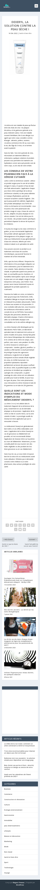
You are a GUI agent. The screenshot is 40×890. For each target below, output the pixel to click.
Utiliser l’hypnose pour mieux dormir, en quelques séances (19, 674)
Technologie (8, 868)
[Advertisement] (20, 100)
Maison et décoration (12, 836)
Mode (6, 847)
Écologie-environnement (13, 810)
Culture (7, 805)
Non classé (8, 852)
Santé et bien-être (25, 33)
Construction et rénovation (14, 799)
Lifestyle (7, 831)
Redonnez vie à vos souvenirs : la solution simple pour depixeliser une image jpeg (19, 759)
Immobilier (8, 820)
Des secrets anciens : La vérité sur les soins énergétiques (19, 611)
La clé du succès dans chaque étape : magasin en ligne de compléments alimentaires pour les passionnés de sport (18, 642)
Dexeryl (13, 404)
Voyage (7, 873)
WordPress (20, 885)
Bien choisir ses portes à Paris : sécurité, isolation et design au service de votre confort (19, 767)
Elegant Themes (18, 883)
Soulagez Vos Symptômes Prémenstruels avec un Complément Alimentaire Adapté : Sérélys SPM (18, 580)
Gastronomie (9, 815)
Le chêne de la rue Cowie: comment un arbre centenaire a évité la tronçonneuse (19, 745)
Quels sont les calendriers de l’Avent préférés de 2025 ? (17, 775)
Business (7, 789)
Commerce (8, 794)
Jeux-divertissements (12, 826)
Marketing (8, 841)
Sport (6, 862)
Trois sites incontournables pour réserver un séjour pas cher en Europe (19, 752)
